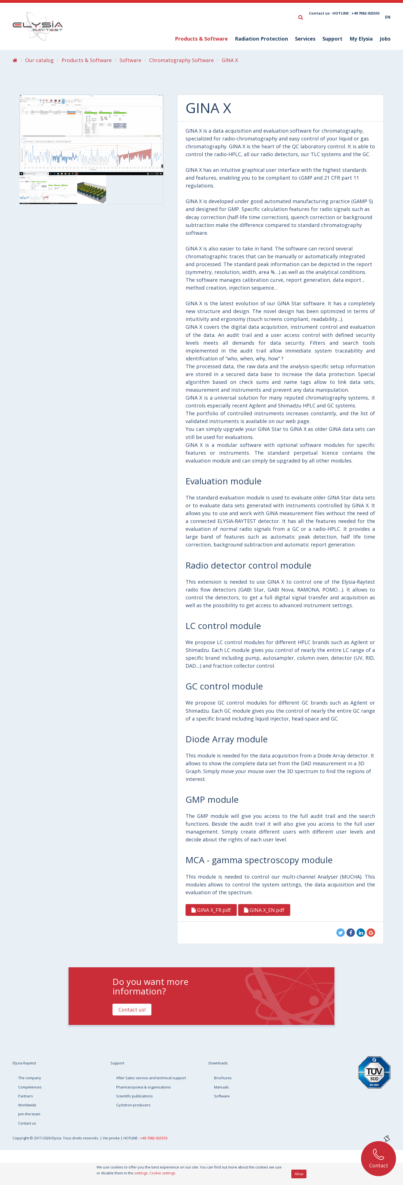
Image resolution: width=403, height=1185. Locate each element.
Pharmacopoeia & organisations (143, 1087)
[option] (34, 189)
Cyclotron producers (133, 1104)
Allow (298, 1173)
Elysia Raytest (24, 1063)
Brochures (223, 1077)
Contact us (319, 13)
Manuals (221, 1087)
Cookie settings (162, 1172)
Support (332, 38)
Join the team (29, 1113)
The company (29, 1077)
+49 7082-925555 (154, 1138)
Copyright (21, 1138)
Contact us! (132, 1009)
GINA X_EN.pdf (264, 910)
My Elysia (361, 38)
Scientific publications (134, 1096)
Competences (30, 1087)
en (387, 17)
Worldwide (27, 1104)
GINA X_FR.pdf (211, 910)
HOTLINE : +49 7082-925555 (355, 13)
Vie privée (112, 1138)
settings (141, 1172)
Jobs (385, 38)
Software (222, 1096)
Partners (25, 1096)
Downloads (218, 1063)
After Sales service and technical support (151, 1077)
